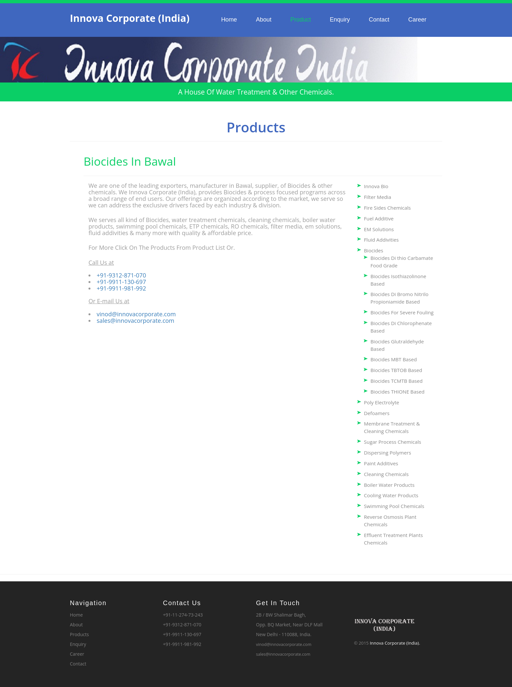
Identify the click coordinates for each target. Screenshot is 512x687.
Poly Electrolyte (381, 402)
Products (79, 634)
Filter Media (377, 197)
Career (417, 19)
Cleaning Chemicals (386, 474)
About (264, 19)
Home (229, 19)
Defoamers (377, 413)
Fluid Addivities (381, 239)
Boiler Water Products (389, 485)
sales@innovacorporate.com (135, 320)
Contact (379, 19)
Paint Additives (381, 463)
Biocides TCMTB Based (397, 381)
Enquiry (340, 19)
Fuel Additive (379, 218)
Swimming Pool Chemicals (394, 506)
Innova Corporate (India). (395, 643)
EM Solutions (379, 229)
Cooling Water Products (391, 495)
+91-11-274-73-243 (183, 615)
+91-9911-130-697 (121, 282)
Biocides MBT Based (394, 359)
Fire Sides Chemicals (387, 207)
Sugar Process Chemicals (392, 442)
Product (300, 19)
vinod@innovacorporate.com (136, 314)
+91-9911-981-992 (121, 288)
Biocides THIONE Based (398, 391)
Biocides (373, 250)
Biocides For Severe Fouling (402, 312)
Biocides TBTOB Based (396, 370)
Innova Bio (376, 186)
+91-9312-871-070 (121, 275)
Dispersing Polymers (387, 452)
